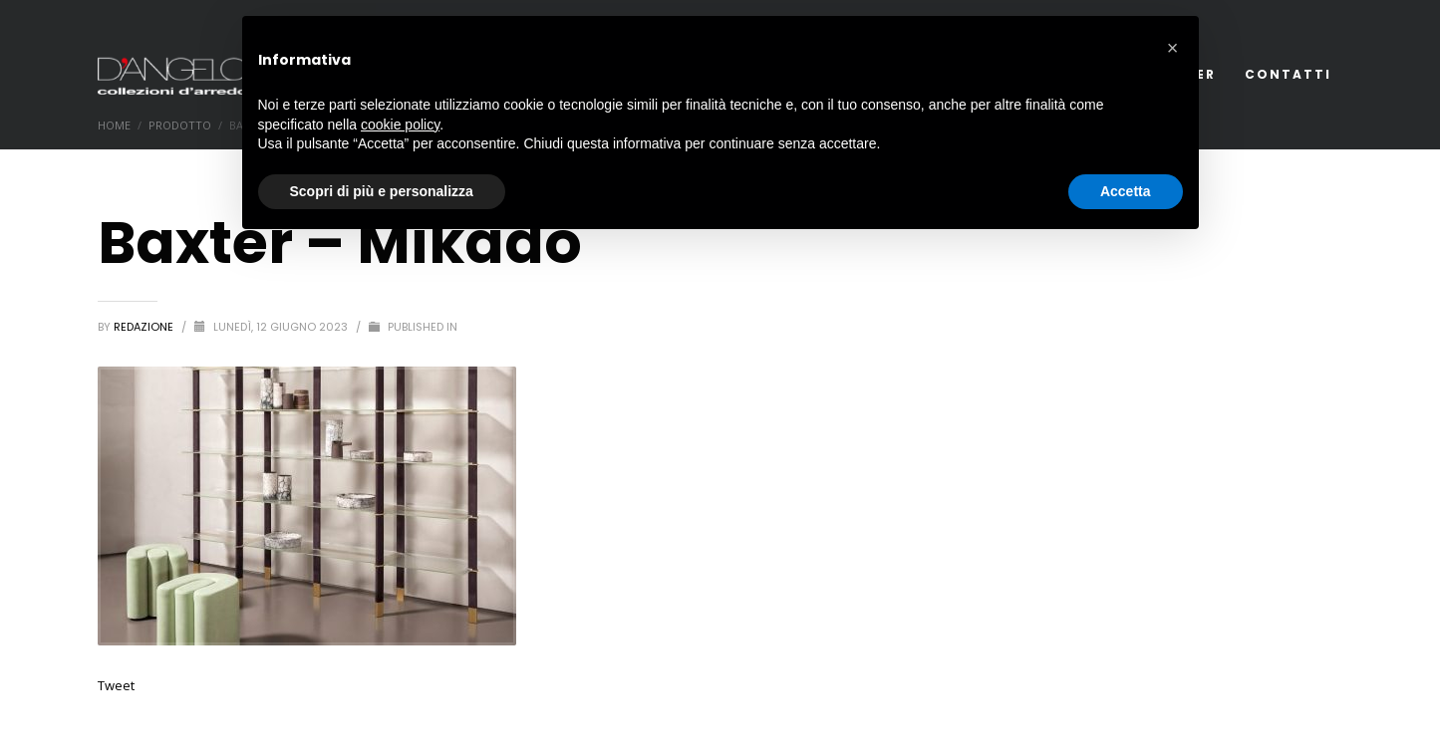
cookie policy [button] (400, 124)
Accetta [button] (1125, 191)
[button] (1173, 48)
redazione (145, 327)
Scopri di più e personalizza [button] (381, 191)
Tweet (116, 685)
